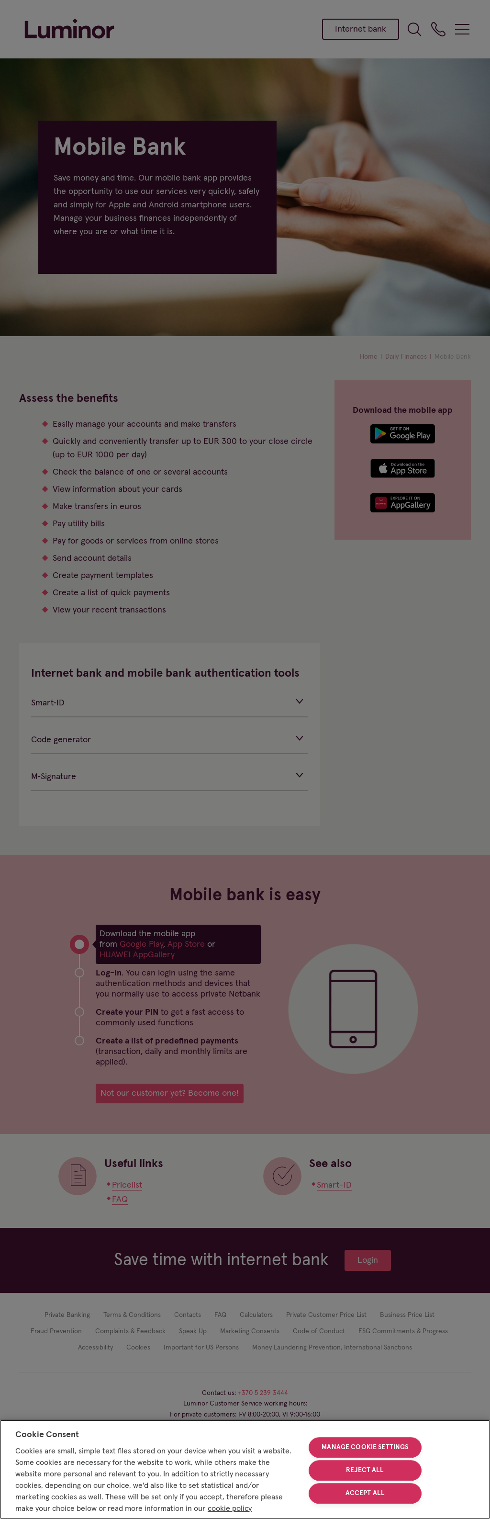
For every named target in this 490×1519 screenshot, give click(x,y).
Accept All (365, 1493)
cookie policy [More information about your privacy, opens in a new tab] (230, 1508)
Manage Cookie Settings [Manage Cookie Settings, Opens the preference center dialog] (365, 1447)
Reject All (365, 1470)
